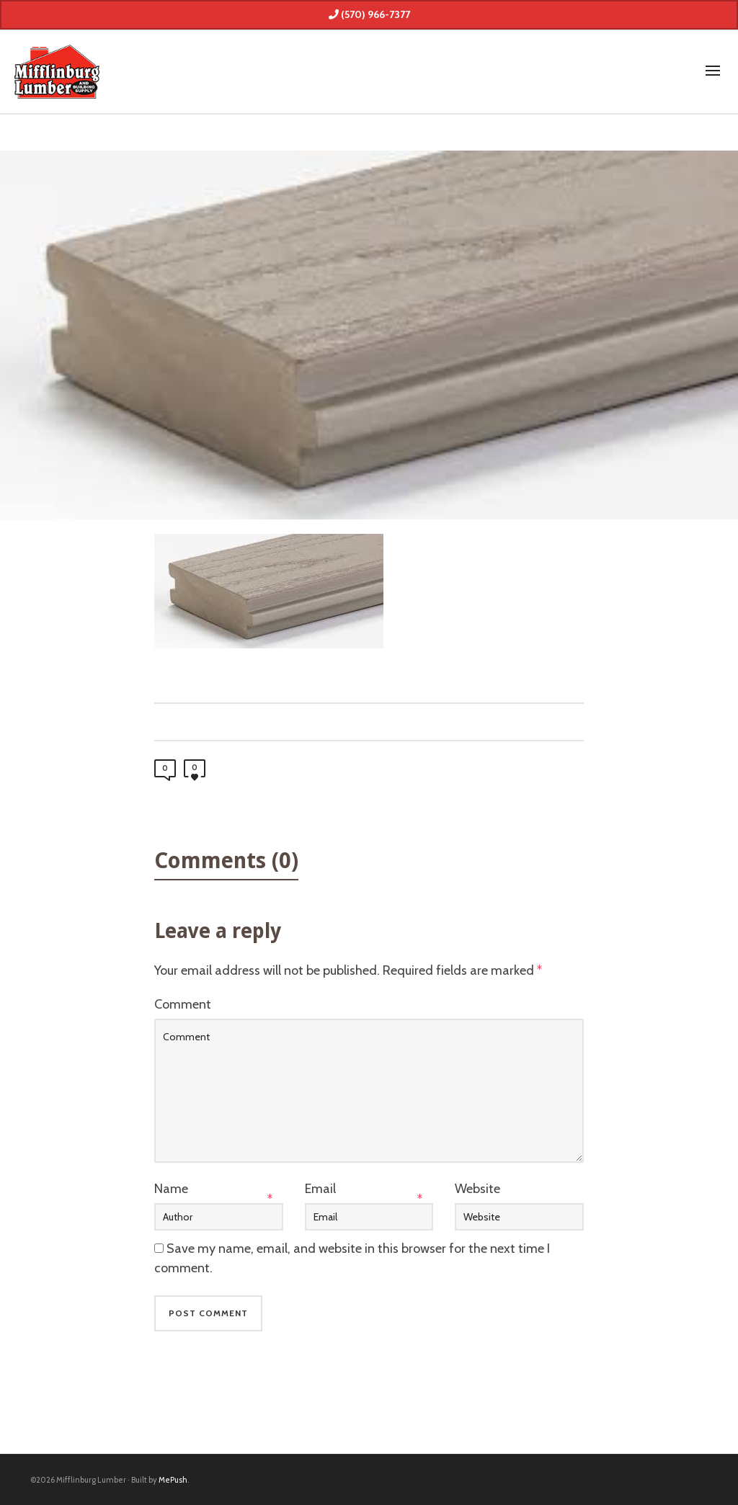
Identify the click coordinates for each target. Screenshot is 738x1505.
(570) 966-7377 (369, 14)
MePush (173, 1480)
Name (171, 1189)
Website (477, 1189)
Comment (182, 1004)
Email (320, 1189)
